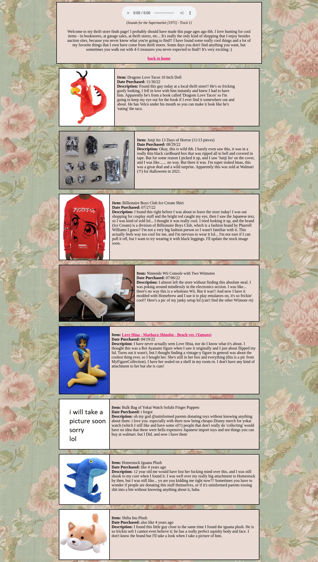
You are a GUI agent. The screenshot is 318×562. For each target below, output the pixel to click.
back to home (159, 58)
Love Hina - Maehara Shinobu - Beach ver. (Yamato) (167, 335)
